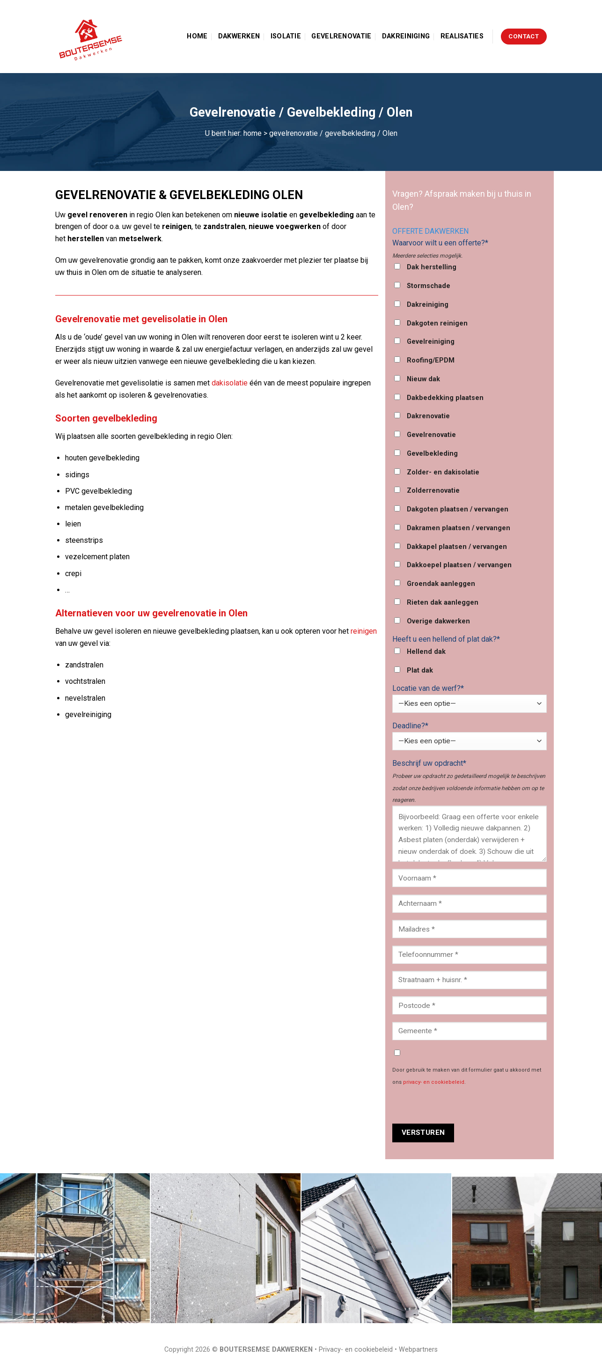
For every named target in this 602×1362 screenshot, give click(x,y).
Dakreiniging (406, 36)
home (252, 133)
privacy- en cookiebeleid (433, 1082)
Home (197, 36)
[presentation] (463, 1105)
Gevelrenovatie (341, 36)
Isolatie (286, 36)
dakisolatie (230, 382)
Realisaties (462, 36)
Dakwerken (239, 36)
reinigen (364, 631)
